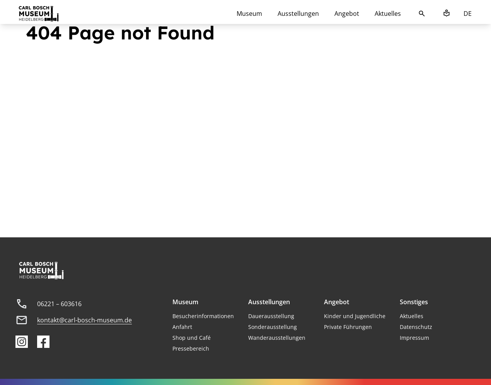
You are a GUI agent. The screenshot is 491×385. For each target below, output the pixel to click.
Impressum (414, 337)
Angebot (346, 13)
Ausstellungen (298, 13)
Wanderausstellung (273, 337)
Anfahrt (182, 326)
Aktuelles (388, 13)
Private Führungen (348, 326)
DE (468, 13)
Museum (249, 13)
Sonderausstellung (272, 326)
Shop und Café (191, 337)
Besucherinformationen (203, 316)
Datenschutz (416, 326)
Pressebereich (190, 348)
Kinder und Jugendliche (354, 316)
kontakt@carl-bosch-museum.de (84, 320)
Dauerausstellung (271, 316)
